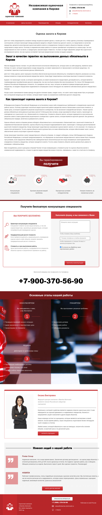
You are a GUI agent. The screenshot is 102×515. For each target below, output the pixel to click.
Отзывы (58, 23)
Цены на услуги (26, 23)
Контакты (88, 23)
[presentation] (74, 255)
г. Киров (75, 13)
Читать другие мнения (52, 488)
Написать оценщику (48, 433)
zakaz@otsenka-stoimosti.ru (81, 11)
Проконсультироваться (62, 498)
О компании (10, 23)
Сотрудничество (72, 23)
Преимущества (43, 23)
